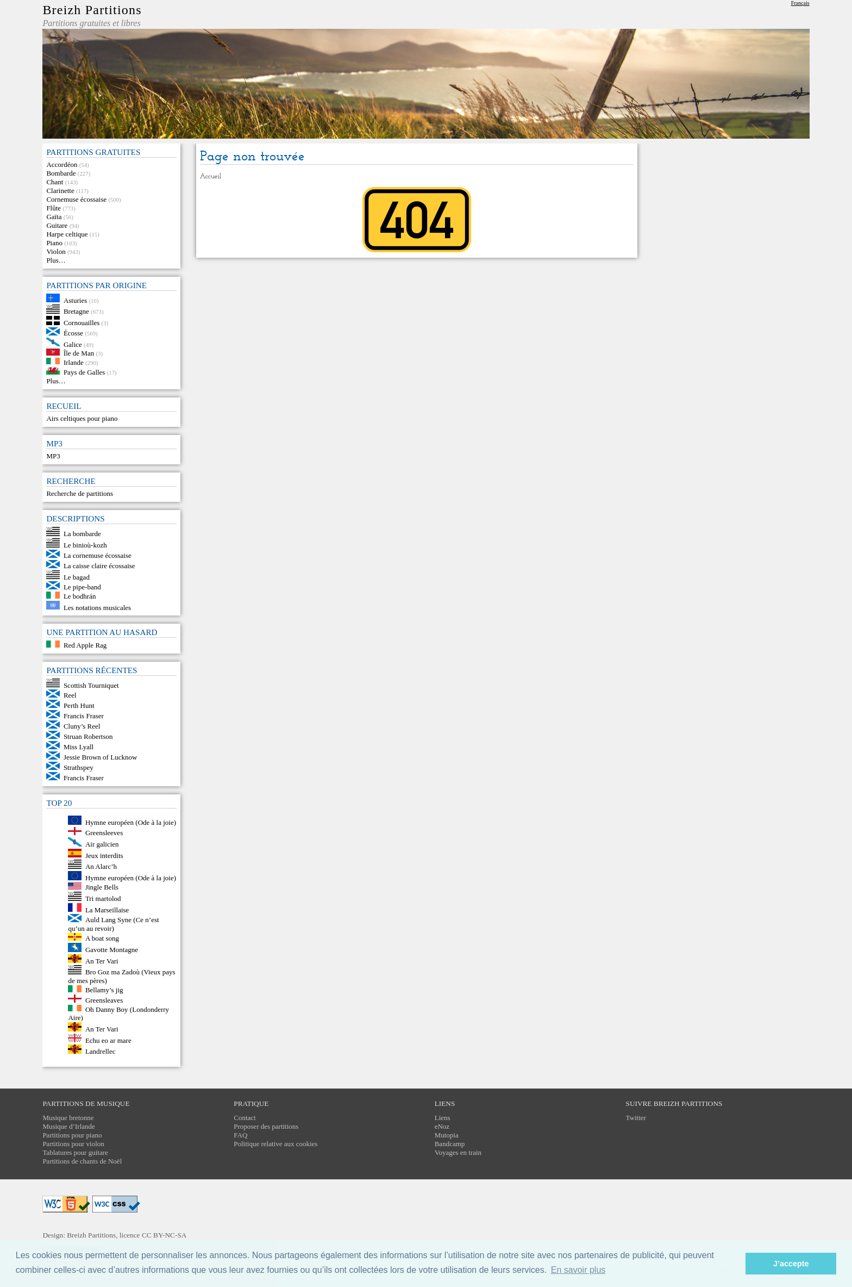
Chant (54, 182)
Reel (70, 695)
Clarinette (60, 190)
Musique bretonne (67, 1118)
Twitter (636, 1118)
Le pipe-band (82, 587)
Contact (244, 1118)
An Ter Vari (101, 960)
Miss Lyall (78, 747)
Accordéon (61, 164)
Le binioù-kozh (85, 545)
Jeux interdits (104, 855)
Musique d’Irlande (68, 1126)
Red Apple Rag (85, 645)
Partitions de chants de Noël (82, 1161)
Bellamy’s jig (104, 990)
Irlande (74, 362)
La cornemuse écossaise (97, 555)
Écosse (73, 333)
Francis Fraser (84, 716)
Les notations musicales (97, 607)
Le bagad (77, 577)
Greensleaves (104, 1000)
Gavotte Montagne (111, 950)
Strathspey (78, 767)
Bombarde (61, 173)
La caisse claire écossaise (99, 566)
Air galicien (102, 844)
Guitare (56, 225)
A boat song (102, 938)
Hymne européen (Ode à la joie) (130, 822)
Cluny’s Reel (82, 726)
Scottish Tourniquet (91, 685)
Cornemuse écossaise (76, 199)
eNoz (442, 1126)
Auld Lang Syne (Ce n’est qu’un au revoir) (113, 924)
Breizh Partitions (91, 10)
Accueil (211, 176)
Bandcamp (450, 1144)
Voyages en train (458, 1152)
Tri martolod (103, 898)
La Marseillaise (107, 909)
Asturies (75, 300)
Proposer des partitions (266, 1126)
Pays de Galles (84, 372)
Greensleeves (104, 833)
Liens (442, 1118)
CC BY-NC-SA (164, 1235)
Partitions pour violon (73, 1144)
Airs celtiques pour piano (81, 418)
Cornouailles (81, 323)
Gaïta (53, 217)
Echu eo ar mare (108, 1040)
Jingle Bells (101, 887)
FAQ (240, 1135)
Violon (55, 251)
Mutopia (447, 1135)
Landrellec (100, 1051)
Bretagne (76, 311)
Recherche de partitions (79, 493)
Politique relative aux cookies (275, 1144)
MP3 (53, 456)
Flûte (53, 208)
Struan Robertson (88, 736)
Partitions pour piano (72, 1135)
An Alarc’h (101, 866)
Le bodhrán (80, 596)
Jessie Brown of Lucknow (100, 757)
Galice (73, 344)
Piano (54, 243)
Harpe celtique (66, 234)
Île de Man (79, 353)
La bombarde (82, 534)
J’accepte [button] (791, 1263)
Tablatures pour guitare (75, 1152)
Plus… (55, 260)
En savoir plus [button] (578, 1269)
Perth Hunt (79, 705)
